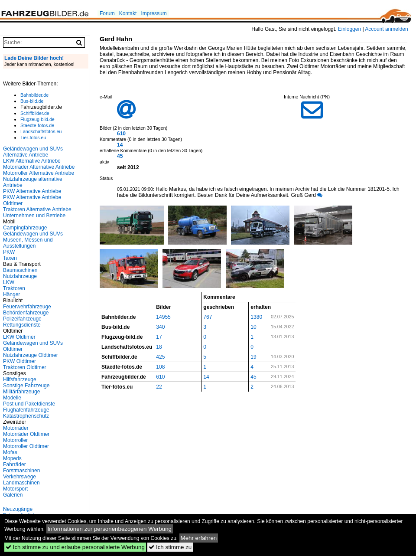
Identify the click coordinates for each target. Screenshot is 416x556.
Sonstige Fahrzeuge (26, 386)
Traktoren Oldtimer (24, 367)
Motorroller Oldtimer (26, 446)
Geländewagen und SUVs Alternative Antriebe (33, 152)
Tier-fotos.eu (33, 137)
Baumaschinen (20, 270)
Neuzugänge (17, 509)
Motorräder (16, 428)
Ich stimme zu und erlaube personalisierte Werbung (75, 547)
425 (160, 357)
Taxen (10, 258)
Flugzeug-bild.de (37, 119)
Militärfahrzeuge (21, 392)
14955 (163, 317)
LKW (8, 282)
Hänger (11, 294)
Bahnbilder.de (34, 95)
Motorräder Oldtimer (26, 434)
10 (253, 327)
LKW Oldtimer (19, 337)
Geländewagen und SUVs (33, 234)
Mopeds (12, 458)
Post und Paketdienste (29, 404)
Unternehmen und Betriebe (34, 216)
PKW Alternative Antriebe (32, 191)
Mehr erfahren (199, 538)
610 (121, 134)
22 (159, 387)
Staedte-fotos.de (37, 125)
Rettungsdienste (22, 325)
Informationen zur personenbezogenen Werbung (110, 529)
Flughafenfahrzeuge (26, 410)
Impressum (153, 13)
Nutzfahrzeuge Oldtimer (30, 355)
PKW (9, 252)
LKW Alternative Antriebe (32, 161)
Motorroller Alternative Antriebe (38, 173)
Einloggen (349, 29)
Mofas (10, 452)
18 (159, 347)
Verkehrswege (19, 477)
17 (159, 337)
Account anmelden (386, 29)
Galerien (13, 495)
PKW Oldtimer (19, 361)
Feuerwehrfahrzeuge (27, 307)
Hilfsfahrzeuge (19, 379)
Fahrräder (14, 464)
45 (120, 156)
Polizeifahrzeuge (22, 319)
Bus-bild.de (31, 101)
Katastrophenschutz (26, 416)
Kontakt (128, 13)
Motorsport (15, 489)
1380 (256, 317)
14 (120, 145)
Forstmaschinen (21, 471)
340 (160, 327)
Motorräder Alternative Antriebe (39, 167)
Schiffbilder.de (34, 113)
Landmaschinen (21, 483)
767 (207, 317)
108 (160, 367)
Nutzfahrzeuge (20, 276)
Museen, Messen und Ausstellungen (28, 243)
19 (253, 357)
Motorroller (15, 440)
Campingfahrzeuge (25, 228)
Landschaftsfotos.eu (41, 131)
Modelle (12, 398)
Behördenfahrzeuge (26, 313)
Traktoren (14, 288)
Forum (107, 13)
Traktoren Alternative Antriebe (37, 209)
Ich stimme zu (170, 547)
